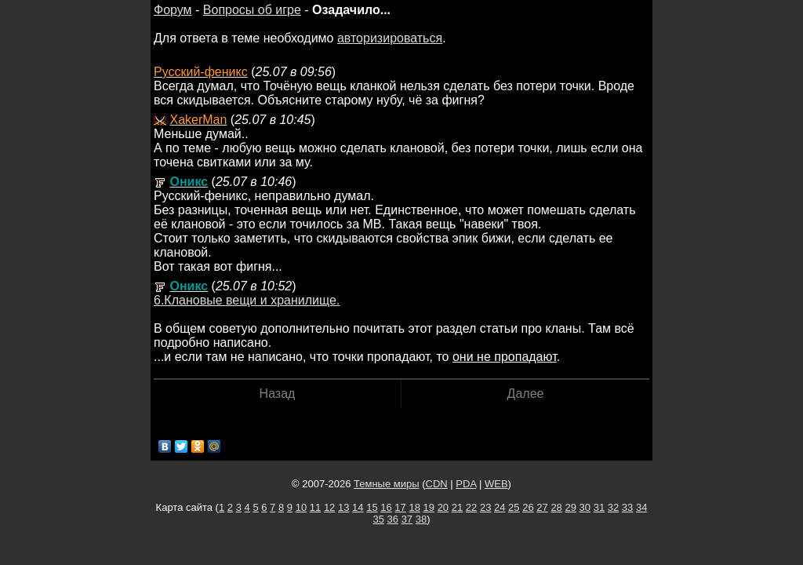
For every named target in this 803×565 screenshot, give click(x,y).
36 (392, 519)
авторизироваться (389, 38)
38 (421, 519)
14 (357, 507)
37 (407, 519)
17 (399, 507)
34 (641, 507)
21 (457, 507)
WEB (496, 484)
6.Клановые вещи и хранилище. (247, 300)
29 (570, 507)
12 (329, 507)
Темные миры (387, 484)
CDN (437, 484)
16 (385, 507)
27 (541, 507)
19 (428, 507)
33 (627, 507)
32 (613, 507)
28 (555, 507)
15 (371, 507)
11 (315, 507)
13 (343, 507)
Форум (173, 9)
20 (443, 507)
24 (499, 507)
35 (377, 519)
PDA (466, 484)
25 (513, 507)
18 (414, 507)
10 (301, 507)
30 (585, 507)
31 (599, 507)
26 (527, 507)
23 (485, 507)
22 (471, 507)
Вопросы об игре (252, 9)
